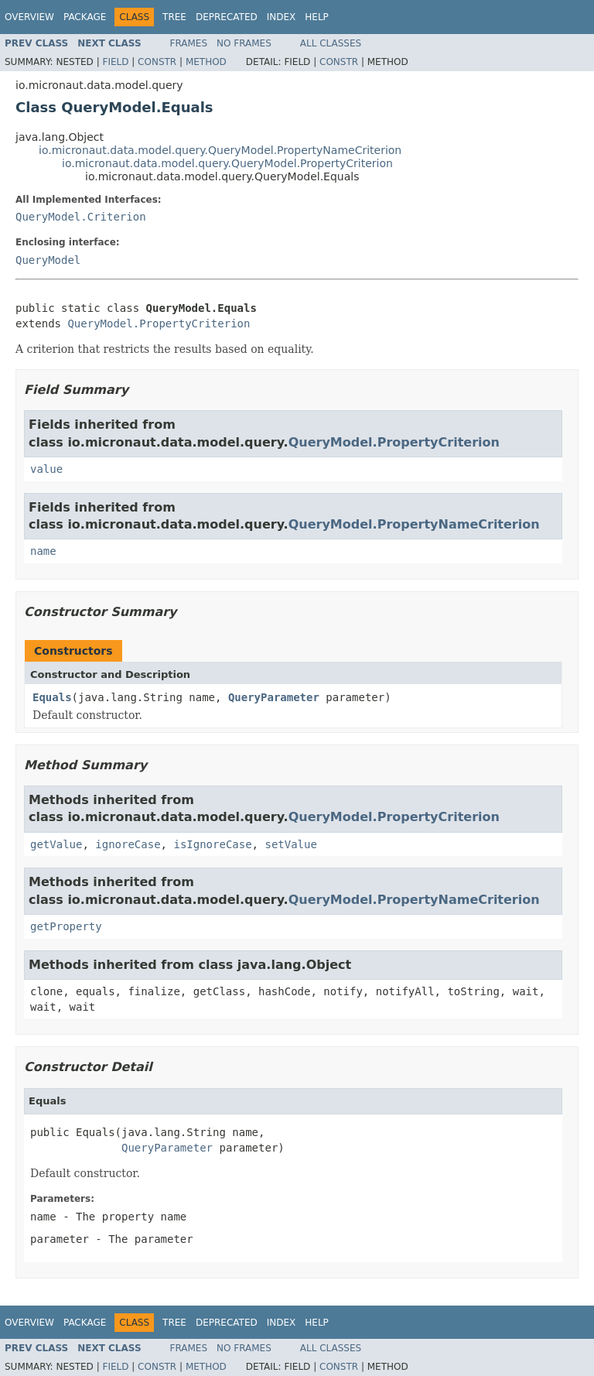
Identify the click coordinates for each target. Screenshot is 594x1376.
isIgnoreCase (212, 844)
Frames (189, 43)
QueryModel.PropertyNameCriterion (414, 524)
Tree (174, 17)
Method (206, 61)
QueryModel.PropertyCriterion (158, 323)
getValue (56, 844)
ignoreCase (127, 844)
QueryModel (47, 260)
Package (84, 17)
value (46, 469)
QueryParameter (273, 697)
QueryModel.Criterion (80, 217)
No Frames (244, 43)
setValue (290, 844)
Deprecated (227, 17)
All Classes (330, 43)
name (43, 551)
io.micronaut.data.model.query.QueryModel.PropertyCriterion (227, 163)
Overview (29, 17)
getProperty (66, 926)
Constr (157, 61)
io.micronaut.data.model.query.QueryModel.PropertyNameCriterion (220, 150)
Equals (52, 697)
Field (115, 61)
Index (281, 17)
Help (317, 17)
